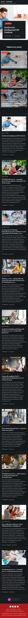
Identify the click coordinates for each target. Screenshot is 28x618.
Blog (8, 609)
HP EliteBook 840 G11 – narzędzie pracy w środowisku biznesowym (12, 570)
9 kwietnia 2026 (5, 276)
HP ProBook (8, 23)
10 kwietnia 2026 (6, 99)
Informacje (12, 609)
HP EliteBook (5, 72)
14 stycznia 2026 (6, 567)
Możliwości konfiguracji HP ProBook (11, 30)
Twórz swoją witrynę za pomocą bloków (14, 611)
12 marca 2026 (5, 373)
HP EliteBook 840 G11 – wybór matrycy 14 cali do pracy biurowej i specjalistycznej (14, 475)
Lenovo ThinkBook (6, 545)
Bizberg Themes (22, 615)
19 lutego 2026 (5, 471)
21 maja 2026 (5, 80)
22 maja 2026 (7, 36)
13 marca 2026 (5, 326)
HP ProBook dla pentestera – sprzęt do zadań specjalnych (14, 429)
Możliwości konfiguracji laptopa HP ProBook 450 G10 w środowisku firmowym (13, 331)
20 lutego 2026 (5, 425)
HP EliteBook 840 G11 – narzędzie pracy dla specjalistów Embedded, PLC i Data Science (12, 84)
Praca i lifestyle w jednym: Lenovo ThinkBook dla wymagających (12, 525)
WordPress (9, 615)
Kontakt (19, 609)
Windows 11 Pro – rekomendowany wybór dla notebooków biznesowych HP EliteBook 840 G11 (13, 280)
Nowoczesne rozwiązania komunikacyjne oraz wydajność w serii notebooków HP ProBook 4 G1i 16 (14, 103)
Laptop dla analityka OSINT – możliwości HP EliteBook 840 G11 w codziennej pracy (13, 378)
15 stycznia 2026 (6, 521)
